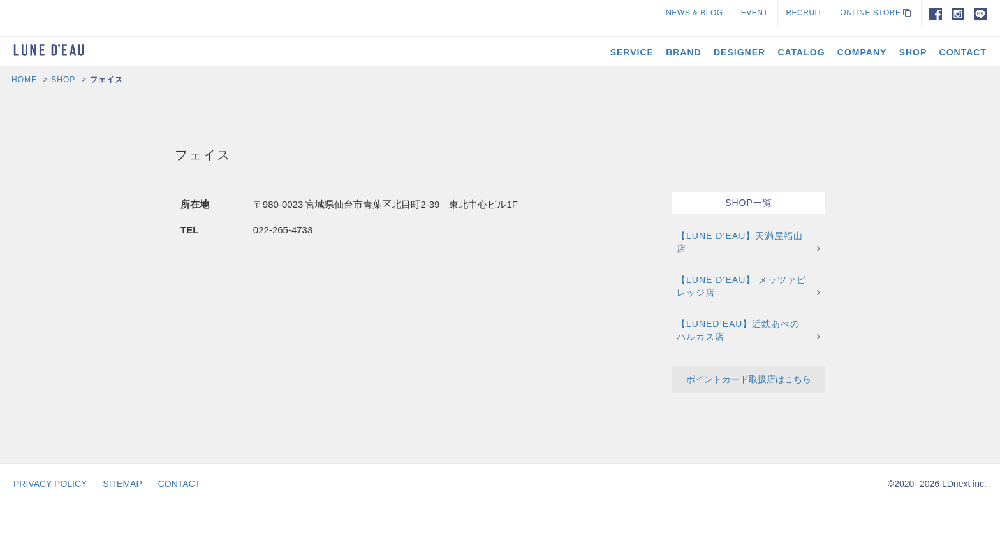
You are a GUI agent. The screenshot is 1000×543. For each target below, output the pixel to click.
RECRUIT (804, 12)
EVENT (754, 12)
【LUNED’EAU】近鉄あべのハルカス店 (738, 330)
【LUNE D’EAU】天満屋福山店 (740, 242)
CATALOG (801, 52)
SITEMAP (122, 484)
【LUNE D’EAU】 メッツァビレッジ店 (741, 286)
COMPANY (862, 52)
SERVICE (632, 52)
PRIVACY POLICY (50, 484)
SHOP (913, 52)
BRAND (684, 52)
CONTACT (963, 52)
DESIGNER (739, 52)
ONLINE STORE (875, 12)
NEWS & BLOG (694, 12)
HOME (24, 79)
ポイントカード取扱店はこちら (748, 379)
